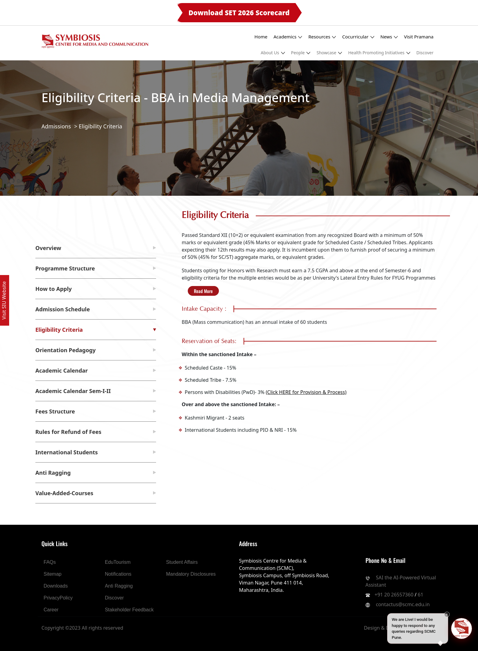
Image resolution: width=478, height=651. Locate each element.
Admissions (56, 126)
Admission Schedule (62, 309)
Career (51, 609)
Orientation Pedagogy (65, 350)
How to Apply (53, 288)
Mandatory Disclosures (191, 574)
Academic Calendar (61, 370)
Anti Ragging (53, 472)
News (389, 36)
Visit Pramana (418, 37)
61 (420, 594)
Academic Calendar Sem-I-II (73, 391)
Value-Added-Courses (64, 493)
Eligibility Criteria (100, 126)
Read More (203, 291)
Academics (287, 36)
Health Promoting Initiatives (379, 52)
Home (261, 37)
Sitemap (53, 574)
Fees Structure (55, 411)
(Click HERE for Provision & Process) (306, 392)
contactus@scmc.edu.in (403, 604)
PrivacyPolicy (58, 597)
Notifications (118, 574)
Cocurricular (358, 36)
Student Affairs (182, 562)
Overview (48, 248)
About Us (273, 52)
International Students (66, 452)
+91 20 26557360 (394, 594)
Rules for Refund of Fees (68, 431)
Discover (424, 52)
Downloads (56, 585)
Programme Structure (65, 268)
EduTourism (117, 562)
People (301, 52)
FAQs (50, 562)
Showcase (329, 52)
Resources (322, 36)
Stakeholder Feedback (129, 609)
